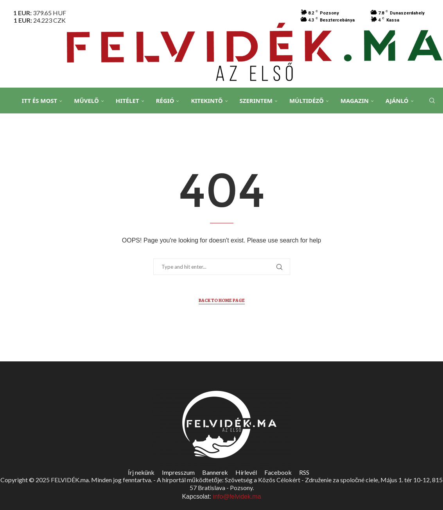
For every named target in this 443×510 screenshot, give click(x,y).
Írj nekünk (141, 472)
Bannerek (215, 472)
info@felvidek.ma (237, 496)
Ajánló (397, 100)
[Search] (431, 101)
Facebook (278, 472)
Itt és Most (39, 100)
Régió (165, 100)
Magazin (355, 100)
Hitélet (127, 100)
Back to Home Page (222, 300)
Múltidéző (306, 100)
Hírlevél (246, 472)
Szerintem (256, 100)
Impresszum (178, 472)
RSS (304, 472)
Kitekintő (206, 100)
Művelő (86, 100)
